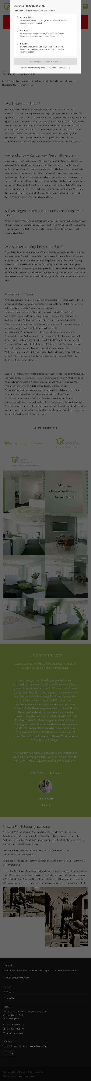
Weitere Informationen (60, 68)
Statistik (44, 47)
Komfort (44, 33)
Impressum (45, 68)
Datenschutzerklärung (30, 68)
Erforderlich (44, 20)
